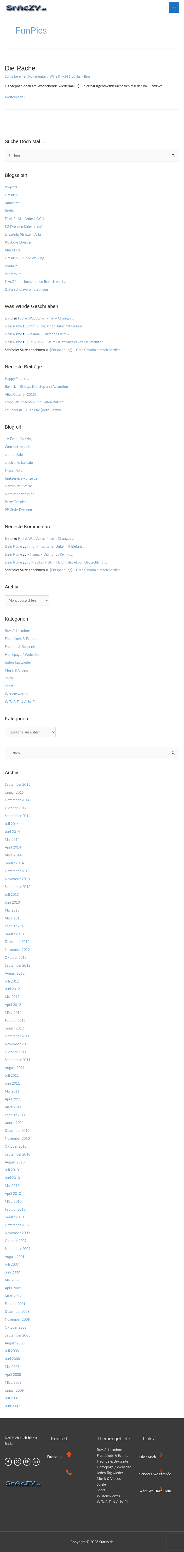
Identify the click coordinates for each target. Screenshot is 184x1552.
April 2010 (13, 1194)
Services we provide (155, 1474)
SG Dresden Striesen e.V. (23, 227)
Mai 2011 (12, 1091)
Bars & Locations (17, 631)
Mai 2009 (12, 1280)
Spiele (9, 678)
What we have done (155, 1491)
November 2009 (17, 1233)
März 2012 (13, 1013)
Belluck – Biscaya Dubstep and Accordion (36, 386)
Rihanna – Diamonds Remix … (50, 334)
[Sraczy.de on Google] (26, 1462)
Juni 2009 (12, 1272)
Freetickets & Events (20, 639)
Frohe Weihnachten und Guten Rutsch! (34, 402)
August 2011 (15, 1068)
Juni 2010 (12, 1178)
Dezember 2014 (17, 800)
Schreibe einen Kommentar (25, 76)
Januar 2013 (14, 934)
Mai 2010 (12, 1186)
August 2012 (15, 973)
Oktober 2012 (16, 957)
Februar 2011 (15, 1115)
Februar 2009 (15, 1304)
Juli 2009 (12, 1264)
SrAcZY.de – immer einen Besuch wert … (36, 281)
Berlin (9, 211)
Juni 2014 (12, 832)
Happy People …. (17, 379)
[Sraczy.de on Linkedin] (36, 1462)
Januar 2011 (14, 1123)
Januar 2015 (14, 792)
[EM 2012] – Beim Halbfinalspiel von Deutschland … (67, 342)
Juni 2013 (12, 902)
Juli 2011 (12, 1075)
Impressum (13, 274)
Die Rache (20, 68)
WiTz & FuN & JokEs (65, 76)
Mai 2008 (12, 1367)
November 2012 (17, 949)
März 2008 (13, 1382)
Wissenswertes (16, 694)
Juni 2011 (12, 1083)
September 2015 (17, 784)
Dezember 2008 (17, 1311)
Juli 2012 (12, 981)
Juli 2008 (12, 1351)
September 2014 (17, 816)
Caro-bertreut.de (17, 447)
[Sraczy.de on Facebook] (8, 1462)
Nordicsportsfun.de (19, 494)
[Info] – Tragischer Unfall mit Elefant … (56, 326)
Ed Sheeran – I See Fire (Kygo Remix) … (34, 410)
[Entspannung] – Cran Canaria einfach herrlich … (87, 350)
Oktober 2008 (16, 1327)
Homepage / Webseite (22, 654)
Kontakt (11, 266)
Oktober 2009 (16, 1241)
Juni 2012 (12, 989)
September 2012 (17, 965)
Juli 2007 (12, 1398)
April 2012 (13, 1005)
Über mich (147, 1457)
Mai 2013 (12, 910)
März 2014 (13, 855)
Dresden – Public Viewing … (26, 258)
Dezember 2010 (17, 1130)
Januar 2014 (14, 863)
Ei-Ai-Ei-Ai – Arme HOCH (24, 219)
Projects (11, 187)
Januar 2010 (14, 1217)
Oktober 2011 (16, 1052)
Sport (9, 686)
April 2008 (13, 1374)
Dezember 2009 (17, 1225)
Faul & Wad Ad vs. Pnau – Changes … (46, 318)
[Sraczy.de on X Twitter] (17, 1462)
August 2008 (15, 1343)
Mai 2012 (12, 997)
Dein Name (13, 326)
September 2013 (17, 887)
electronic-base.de (19, 462)
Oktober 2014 (16, 808)
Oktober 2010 (16, 1146)
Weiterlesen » (15, 96)
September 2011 (17, 1060)
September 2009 (17, 1249)
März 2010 (13, 1201)
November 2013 (17, 879)
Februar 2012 (15, 1020)
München (12, 203)
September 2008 (17, 1335)
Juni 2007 (12, 1406)
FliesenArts (13, 470)
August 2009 (15, 1257)
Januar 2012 (14, 1028)
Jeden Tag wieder (18, 662)
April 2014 (13, 847)
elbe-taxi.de (14, 455)
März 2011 (13, 1107)
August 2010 (15, 1162)
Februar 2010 (15, 1209)
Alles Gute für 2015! (20, 394)
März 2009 (13, 1296)
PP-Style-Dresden (18, 510)
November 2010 (17, 1138)
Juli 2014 (12, 824)
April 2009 (13, 1288)
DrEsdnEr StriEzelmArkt (23, 234)
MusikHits (12, 250)
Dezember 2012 (17, 942)
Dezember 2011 (17, 1036)
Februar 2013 (15, 926)
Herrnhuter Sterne (19, 486)
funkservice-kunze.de (21, 478)
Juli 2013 (12, 894)
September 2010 (17, 1154)
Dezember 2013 (17, 871)
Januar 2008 (14, 1390)
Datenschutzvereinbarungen (26, 289)
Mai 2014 (12, 839)
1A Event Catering (19, 439)
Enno (9, 318)
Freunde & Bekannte (20, 647)
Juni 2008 (12, 1359)
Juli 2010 (12, 1170)
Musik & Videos (17, 670)
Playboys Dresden (18, 242)
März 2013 (13, 918)
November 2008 (17, 1319)
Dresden (11, 195)
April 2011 (13, 1099)
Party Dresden (16, 502)
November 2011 (17, 1044)
